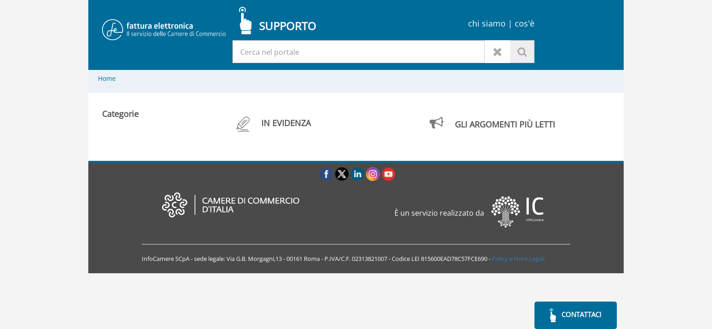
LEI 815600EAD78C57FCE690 (449, 259)
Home (107, 78)
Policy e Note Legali (518, 259)
